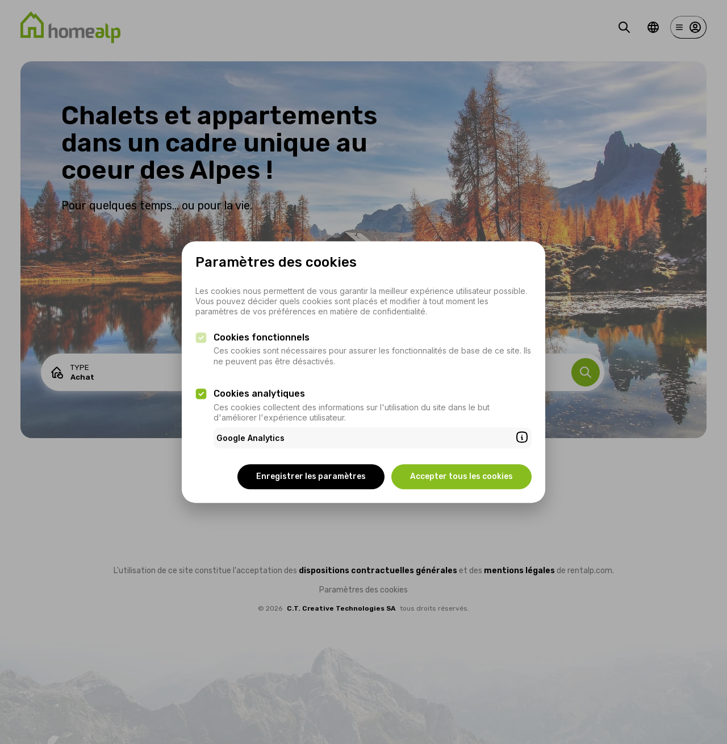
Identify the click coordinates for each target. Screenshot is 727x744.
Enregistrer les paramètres (311, 476)
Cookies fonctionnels (262, 337)
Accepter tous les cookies (461, 476)
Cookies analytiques (259, 393)
